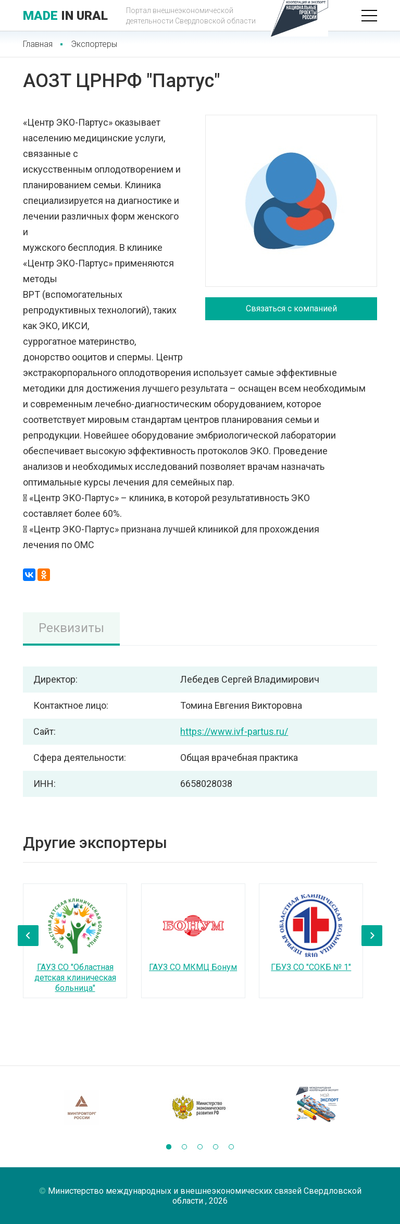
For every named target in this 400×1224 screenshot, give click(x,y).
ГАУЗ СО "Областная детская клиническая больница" (75, 977)
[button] (168, 1146)
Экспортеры (94, 44)
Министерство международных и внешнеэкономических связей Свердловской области (204, 1196)
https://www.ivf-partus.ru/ (234, 731)
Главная (38, 44)
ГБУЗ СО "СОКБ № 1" (311, 967)
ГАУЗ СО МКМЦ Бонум (193, 967)
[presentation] (28, 935)
